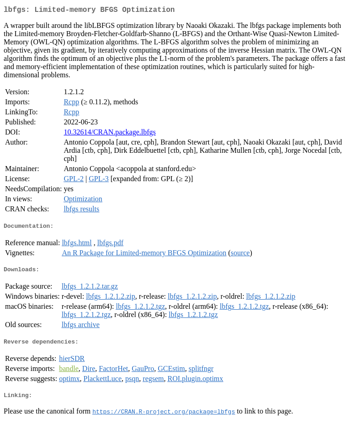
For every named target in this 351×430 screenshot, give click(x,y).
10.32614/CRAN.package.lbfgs (109, 134)
